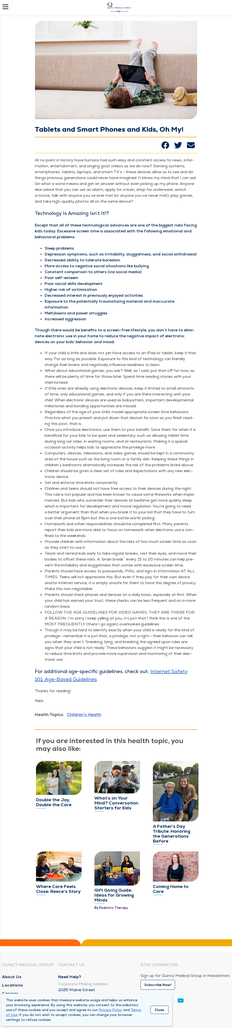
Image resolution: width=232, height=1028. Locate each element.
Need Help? (69, 976)
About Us (11, 976)
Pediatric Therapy (113, 908)
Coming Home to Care (170, 889)
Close (159, 1010)
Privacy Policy (110, 1010)
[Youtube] (181, 1001)
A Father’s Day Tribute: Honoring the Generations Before (171, 833)
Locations (12, 985)
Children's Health (84, 714)
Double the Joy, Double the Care (53, 802)
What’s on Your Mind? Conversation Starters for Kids (116, 803)
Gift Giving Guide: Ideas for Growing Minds (114, 895)
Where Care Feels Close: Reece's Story (58, 889)
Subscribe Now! (157, 985)
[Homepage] (119, 7)
